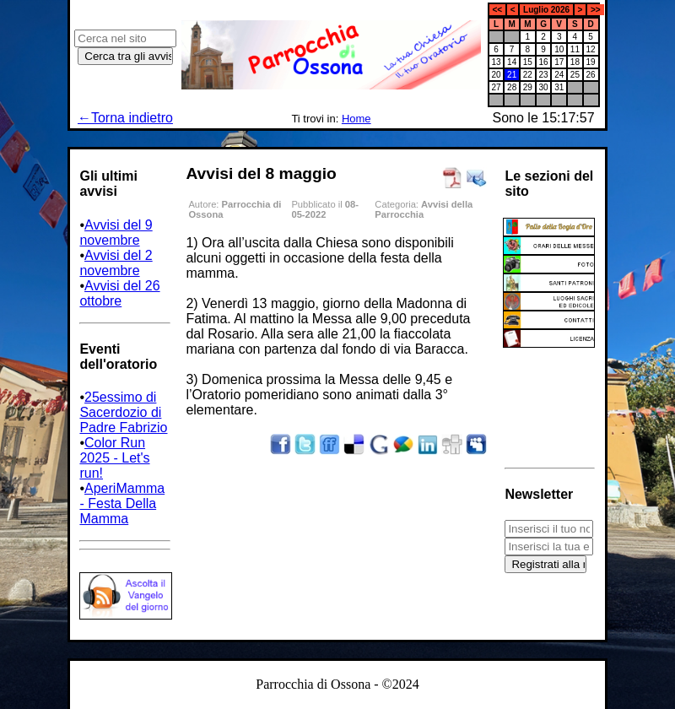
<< (497, 9)
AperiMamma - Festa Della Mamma (122, 503)
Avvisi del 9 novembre (115, 232)
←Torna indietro (125, 118)
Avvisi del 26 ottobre (119, 293)
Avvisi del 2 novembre (115, 263)
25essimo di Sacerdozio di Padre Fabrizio (123, 412)
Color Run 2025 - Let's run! (114, 458)
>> (595, 9)
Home (356, 118)
